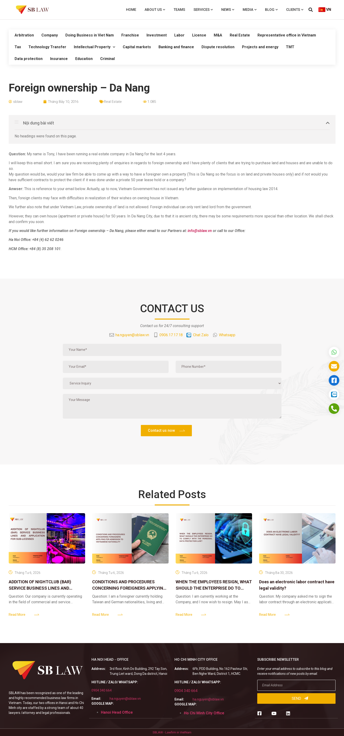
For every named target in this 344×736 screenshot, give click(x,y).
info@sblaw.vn (200, 230)
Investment (156, 35)
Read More (17, 614)
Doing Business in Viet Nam (89, 35)
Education (84, 58)
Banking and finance (176, 47)
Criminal (107, 58)
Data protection (29, 58)
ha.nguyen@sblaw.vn (125, 698)
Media (250, 9)
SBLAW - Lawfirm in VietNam (172, 732)
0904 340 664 (101, 690)
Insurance (59, 58)
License (199, 35)
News (227, 9)
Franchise (130, 35)
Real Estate (240, 35)
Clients (294, 9)
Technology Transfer (47, 47)
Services (203, 9)
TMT (290, 47)
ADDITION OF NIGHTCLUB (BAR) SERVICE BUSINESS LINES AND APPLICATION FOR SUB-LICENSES (42, 588)
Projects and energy (260, 47)
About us (155, 9)
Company (49, 35)
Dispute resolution (218, 47)
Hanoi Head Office (117, 712)
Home (131, 10)
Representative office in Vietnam (286, 35)
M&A (218, 35)
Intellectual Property (94, 47)
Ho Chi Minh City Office (204, 713)
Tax (18, 47)
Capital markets (137, 47)
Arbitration (24, 35)
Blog (271, 9)
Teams (179, 10)
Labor (179, 35)
